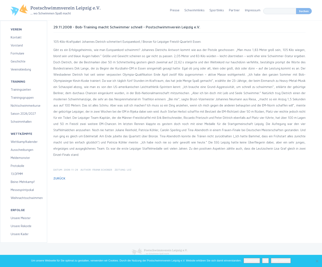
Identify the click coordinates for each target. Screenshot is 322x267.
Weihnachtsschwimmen (27, 198)
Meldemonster (20, 158)
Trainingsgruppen (22, 97)
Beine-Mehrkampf (23, 182)
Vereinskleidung (21, 69)
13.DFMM (17, 174)
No (265, 260)
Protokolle (17, 166)
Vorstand (17, 45)
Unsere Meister (21, 218)
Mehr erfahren (281, 260)
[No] (317, 261)
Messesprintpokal (22, 190)
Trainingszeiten (21, 89)
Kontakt (16, 37)
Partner (234, 10)
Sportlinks (216, 10)
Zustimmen (251, 260)
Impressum (252, 10)
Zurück (59, 178)
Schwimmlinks (194, 10)
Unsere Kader (20, 234)
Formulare (17, 53)
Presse (174, 10)
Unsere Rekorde (21, 226)
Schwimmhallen (21, 121)
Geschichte (18, 61)
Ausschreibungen (22, 149)
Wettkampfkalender (24, 141)
